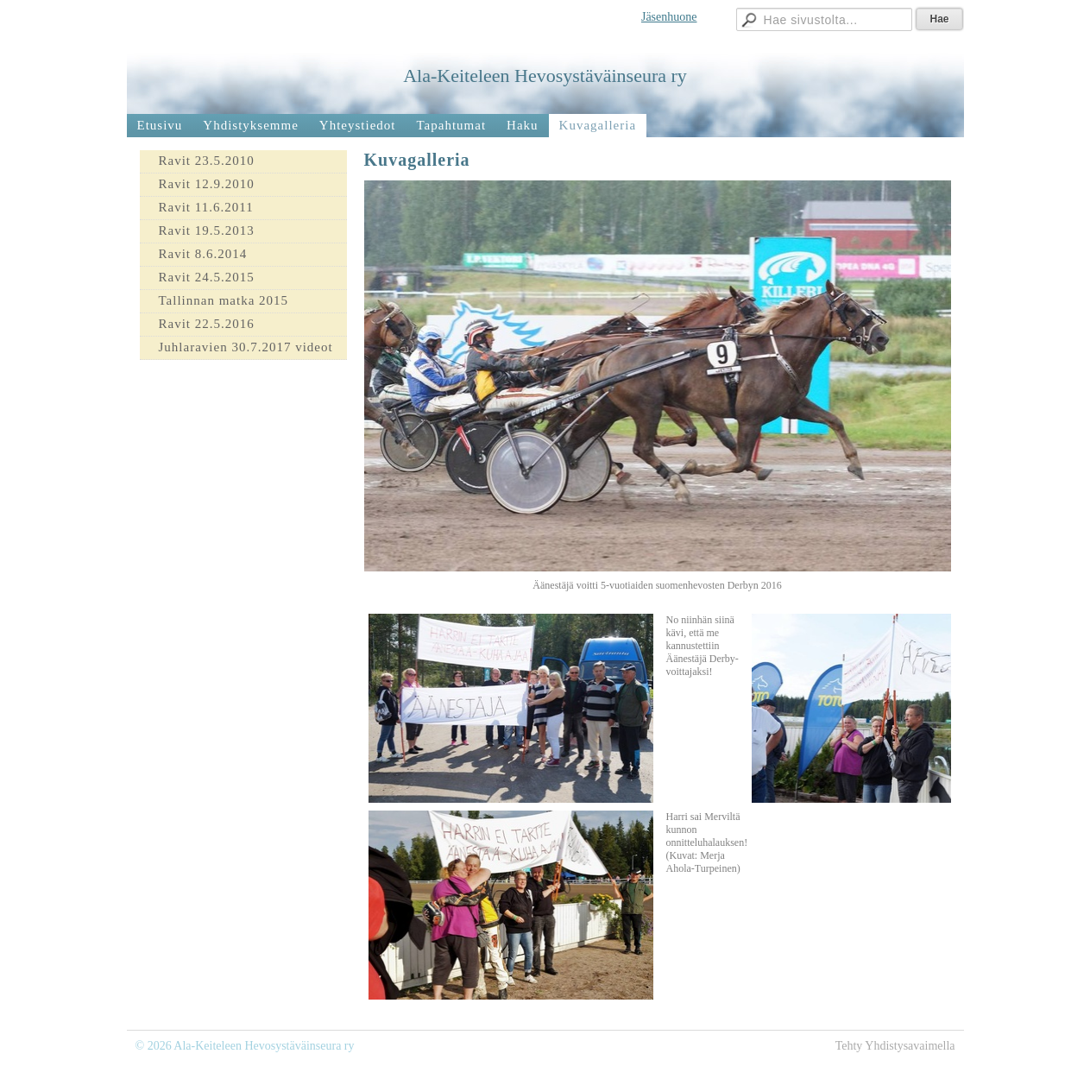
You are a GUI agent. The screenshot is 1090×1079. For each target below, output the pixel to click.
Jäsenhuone (669, 16)
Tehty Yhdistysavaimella (895, 1045)
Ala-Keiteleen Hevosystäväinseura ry (545, 75)
